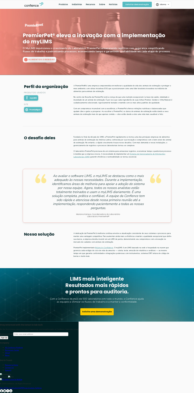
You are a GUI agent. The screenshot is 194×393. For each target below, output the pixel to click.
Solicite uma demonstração (97, 311)
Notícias (113, 4)
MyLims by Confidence (104, 247)
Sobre (102, 4)
